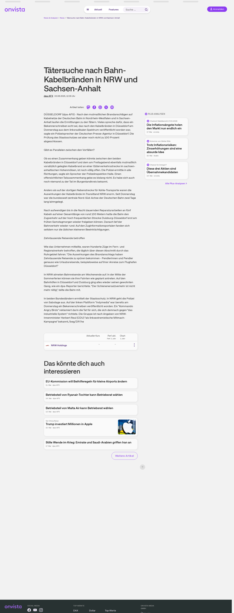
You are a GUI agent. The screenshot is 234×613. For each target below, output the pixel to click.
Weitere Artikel (124, 455)
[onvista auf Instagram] (41, 610)
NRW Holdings (59, 345)
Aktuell (98, 9)
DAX (75, 610)
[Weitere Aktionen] (134, 345)
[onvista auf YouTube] (35, 610)
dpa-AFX (48, 96)
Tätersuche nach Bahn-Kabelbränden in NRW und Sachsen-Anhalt (93, 18)
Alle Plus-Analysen (176, 183)
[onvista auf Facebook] (29, 610)
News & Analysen (51, 18)
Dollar (92, 610)
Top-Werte (110, 610)
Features (114, 9)
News (62, 18)
